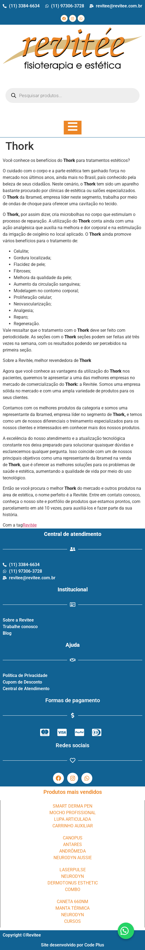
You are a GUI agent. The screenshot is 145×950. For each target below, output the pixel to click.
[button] (126, 931)
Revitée (30, 525)
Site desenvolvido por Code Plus (72, 945)
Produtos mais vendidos (72, 792)
